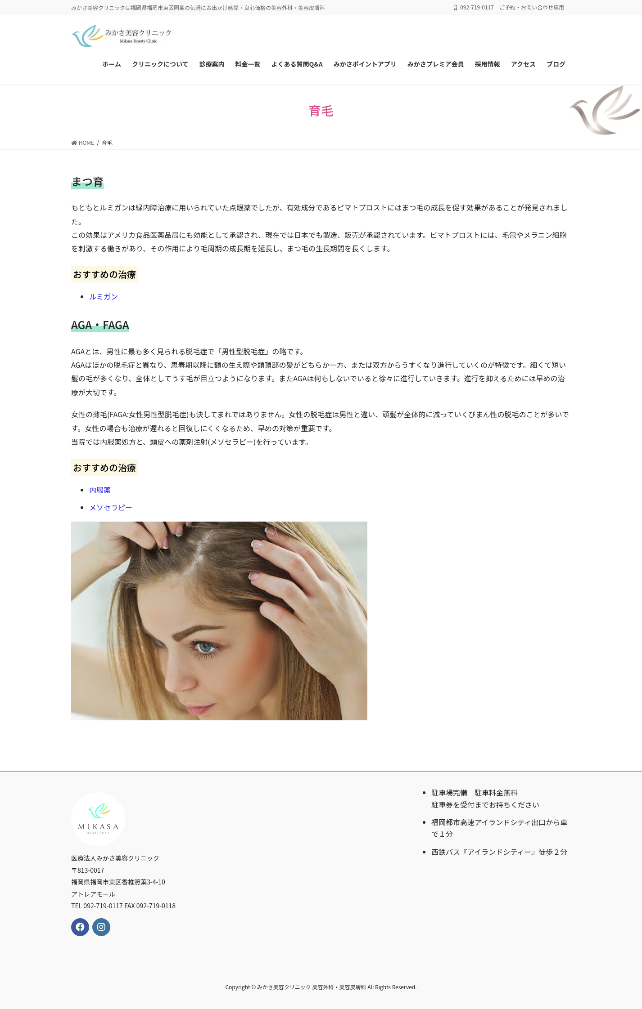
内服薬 (100, 489)
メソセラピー (110, 507)
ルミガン (103, 296)
